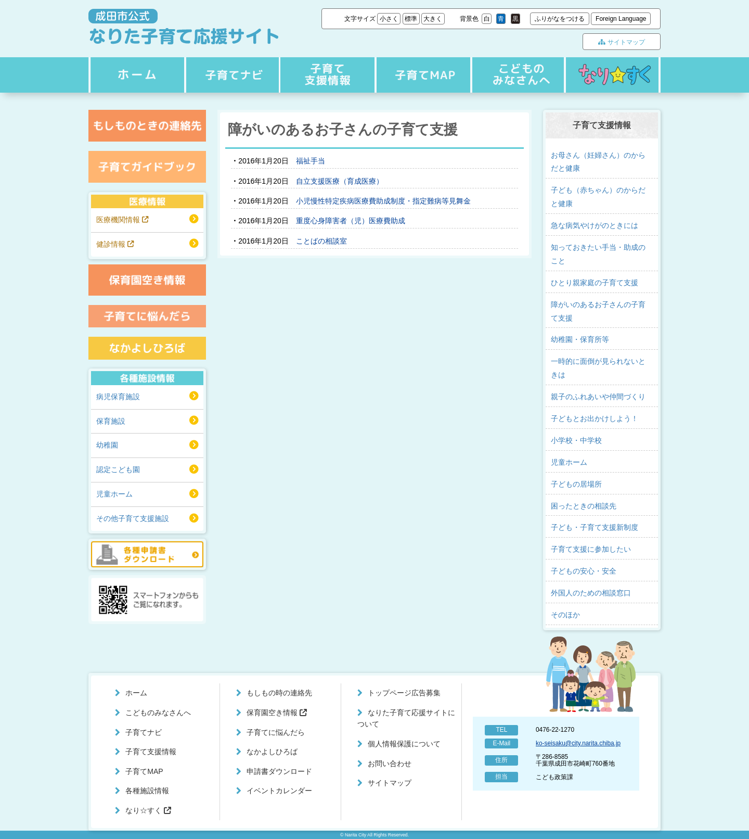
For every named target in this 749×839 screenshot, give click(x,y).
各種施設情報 (147, 790)
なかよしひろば (272, 751)
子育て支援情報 (326, 75)
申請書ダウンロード (279, 771)
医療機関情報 (122, 219)
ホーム (135, 75)
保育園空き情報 (277, 712)
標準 (411, 18)
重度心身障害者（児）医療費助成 (350, 221)
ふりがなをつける (560, 18)
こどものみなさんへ (516, 75)
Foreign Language (621, 18)
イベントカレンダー (279, 790)
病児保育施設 (118, 396)
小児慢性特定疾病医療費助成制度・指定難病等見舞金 (383, 201)
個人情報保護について (404, 744)
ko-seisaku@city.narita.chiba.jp (578, 743)
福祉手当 (310, 161)
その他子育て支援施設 (132, 518)
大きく (432, 18)
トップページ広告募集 (404, 693)
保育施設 (110, 421)
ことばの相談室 (321, 241)
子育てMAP (420, 75)
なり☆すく (612, 75)
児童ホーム (114, 494)
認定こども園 (118, 469)
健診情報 (115, 244)
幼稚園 (107, 445)
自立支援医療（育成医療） (339, 181)
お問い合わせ (389, 763)
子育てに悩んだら (276, 732)
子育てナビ (231, 75)
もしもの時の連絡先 (279, 693)
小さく (389, 18)
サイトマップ (621, 42)
